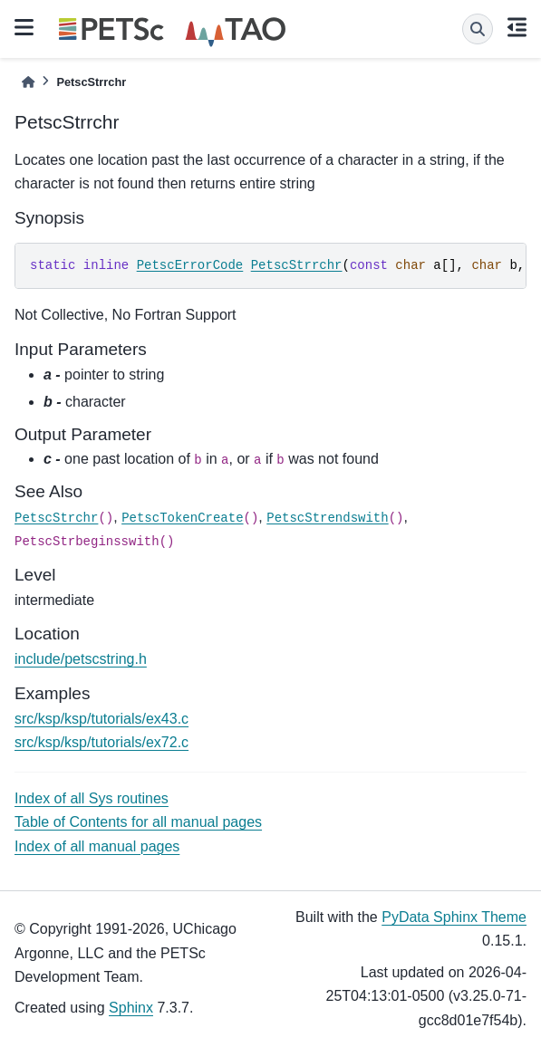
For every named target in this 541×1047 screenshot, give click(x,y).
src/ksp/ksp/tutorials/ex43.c (101, 718)
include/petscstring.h (80, 659)
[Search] (477, 29)
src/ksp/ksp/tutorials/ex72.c (101, 742)
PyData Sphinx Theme (454, 917)
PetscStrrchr (297, 265)
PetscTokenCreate (182, 518)
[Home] (28, 81)
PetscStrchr (56, 518)
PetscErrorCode (190, 265)
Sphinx (131, 1007)
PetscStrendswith (327, 518)
